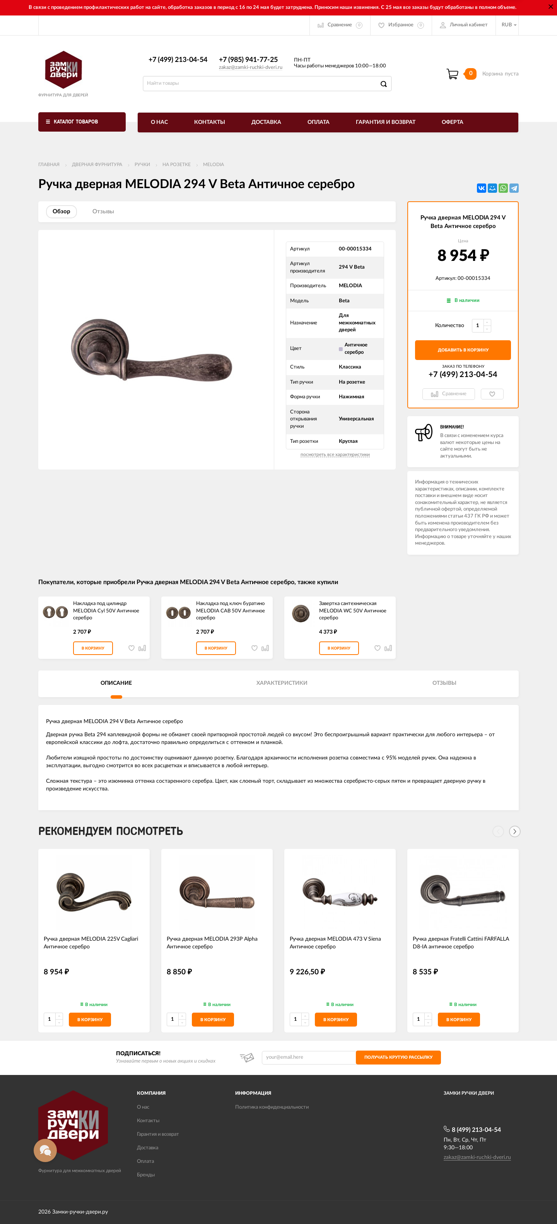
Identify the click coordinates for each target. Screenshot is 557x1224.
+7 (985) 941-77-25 (248, 60)
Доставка (266, 122)
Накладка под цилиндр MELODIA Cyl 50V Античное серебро (106, 611)
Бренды (146, 1175)
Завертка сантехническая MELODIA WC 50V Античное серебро (352, 611)
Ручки (142, 164)
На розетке (176, 164)
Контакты (209, 122)
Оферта (452, 122)
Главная (49, 164)
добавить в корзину (463, 350)
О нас (159, 122)
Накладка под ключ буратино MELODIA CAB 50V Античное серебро (230, 611)
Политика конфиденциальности (272, 1107)
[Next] (515, 831)
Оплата (319, 122)
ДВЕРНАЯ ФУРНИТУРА (97, 164)
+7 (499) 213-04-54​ (178, 60)
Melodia (213, 164)
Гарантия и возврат (385, 122)
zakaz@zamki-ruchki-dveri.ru (250, 67)
